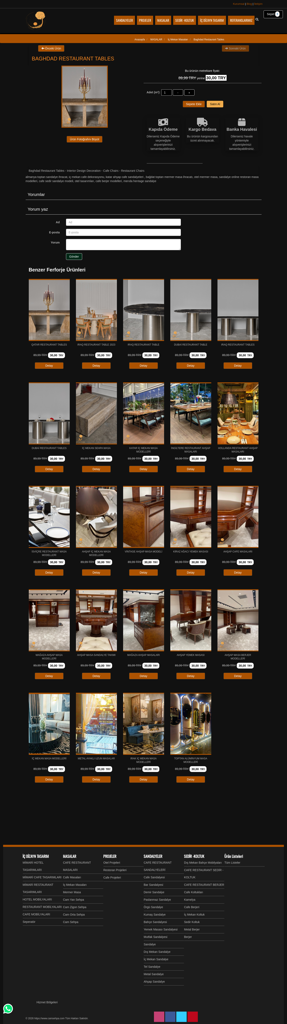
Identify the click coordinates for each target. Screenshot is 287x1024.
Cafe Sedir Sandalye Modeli (56, 181)
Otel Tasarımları (84, 181)
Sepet (273, 14)
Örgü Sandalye (153, 907)
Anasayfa (139, 39)
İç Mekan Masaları (75, 884)
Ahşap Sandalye (154, 981)
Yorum (55, 242)
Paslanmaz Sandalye (157, 899)
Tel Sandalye (152, 966)
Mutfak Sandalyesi (155, 937)
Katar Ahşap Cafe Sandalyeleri (125, 177)
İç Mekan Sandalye (156, 959)
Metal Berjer (192, 929)
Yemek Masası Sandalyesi (161, 929)
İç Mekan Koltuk (194, 914)
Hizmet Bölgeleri (47, 1002)
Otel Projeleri (111, 862)
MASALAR (69, 856)
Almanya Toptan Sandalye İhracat (46, 177)
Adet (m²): (153, 92)
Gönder (74, 256)
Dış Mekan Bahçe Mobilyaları (203, 862)
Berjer (188, 937)
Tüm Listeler (232, 862)
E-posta (54, 232)
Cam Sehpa (70, 922)
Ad (58, 222)
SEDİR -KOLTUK (194, 856)
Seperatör (29, 921)
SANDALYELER (153, 856)
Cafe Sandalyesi (154, 877)
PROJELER (109, 856)
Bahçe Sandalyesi (155, 922)
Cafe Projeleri (112, 877)
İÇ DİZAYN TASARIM (36, 856)
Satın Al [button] (215, 104)
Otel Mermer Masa (205, 177)
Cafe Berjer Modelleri (109, 181)
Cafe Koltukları (193, 892)
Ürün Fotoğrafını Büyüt (84, 139)
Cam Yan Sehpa (73, 899)
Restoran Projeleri (115, 870)
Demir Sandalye (154, 892)
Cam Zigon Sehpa (74, 907)
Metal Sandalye (154, 974)
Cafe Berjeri (191, 907)
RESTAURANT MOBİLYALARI (42, 907)
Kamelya (189, 899)
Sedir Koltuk (192, 922)
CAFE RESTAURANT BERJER (204, 884)
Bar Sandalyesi (153, 884)
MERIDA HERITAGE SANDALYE (140, 181)
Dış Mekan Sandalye (157, 951)
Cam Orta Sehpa (74, 914)
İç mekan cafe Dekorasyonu (86, 177)
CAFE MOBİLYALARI (36, 914)
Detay (49, 365)
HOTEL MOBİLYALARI (37, 899)
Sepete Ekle (194, 104)
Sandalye (150, 944)
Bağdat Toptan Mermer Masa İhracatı (169, 177)
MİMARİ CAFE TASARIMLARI (42, 877)
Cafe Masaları (72, 877)
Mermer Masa (72, 892)
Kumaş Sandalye (155, 914)
